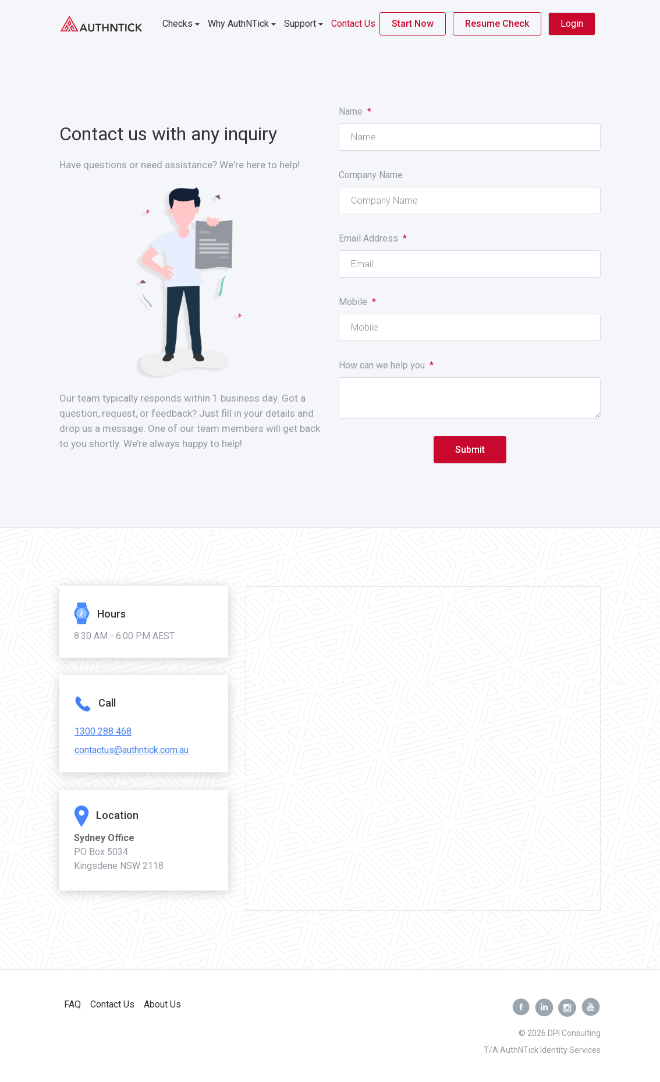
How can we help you (386, 365)
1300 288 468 (103, 731)
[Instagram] (567, 1007)
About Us (162, 1004)
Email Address (373, 238)
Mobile (357, 301)
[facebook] (521, 1007)
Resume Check (497, 23)
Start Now (413, 23)
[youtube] (591, 1007)
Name (355, 111)
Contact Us (353, 23)
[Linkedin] (544, 1007)
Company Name (371, 174)
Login (571, 23)
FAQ (72, 1004)
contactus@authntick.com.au (131, 749)
